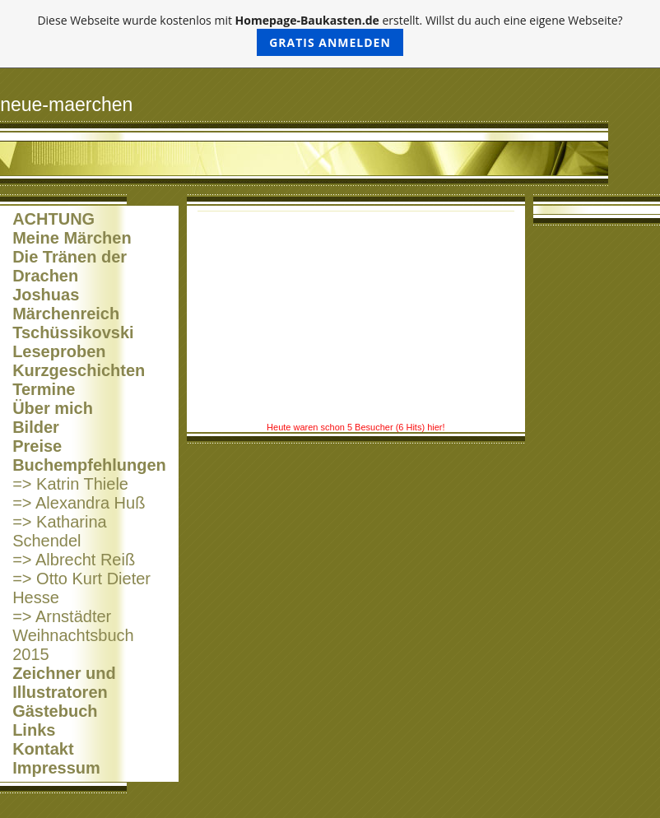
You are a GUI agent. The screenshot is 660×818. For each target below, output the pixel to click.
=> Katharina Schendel (59, 531)
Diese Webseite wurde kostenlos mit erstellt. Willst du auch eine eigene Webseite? (329, 34)
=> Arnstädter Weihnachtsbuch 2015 (73, 635)
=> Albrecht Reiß (73, 560)
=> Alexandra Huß (78, 503)
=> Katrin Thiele (70, 484)
